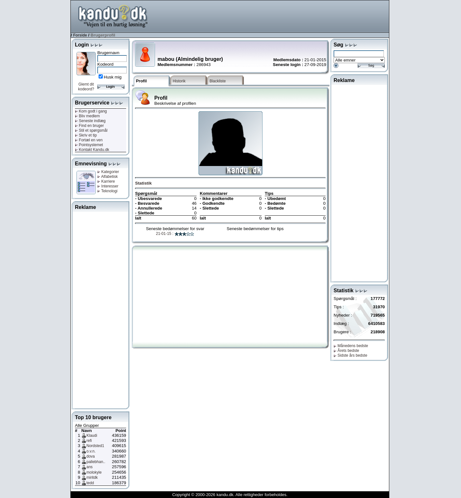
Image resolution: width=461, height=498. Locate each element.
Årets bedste (346, 350)
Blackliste (217, 81)
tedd (90, 483)
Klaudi (91, 435)
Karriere (106, 181)
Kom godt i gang (91, 111)
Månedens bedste (351, 346)
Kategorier (108, 172)
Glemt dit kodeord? (86, 86)
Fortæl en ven (88, 140)
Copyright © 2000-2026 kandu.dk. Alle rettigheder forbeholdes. (229, 494)
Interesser (107, 186)
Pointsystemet (89, 145)
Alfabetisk (107, 176)
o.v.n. (90, 451)
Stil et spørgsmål (91, 130)
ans (89, 467)
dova (90, 456)
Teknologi (107, 191)
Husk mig (113, 77)
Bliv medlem (87, 116)
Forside (80, 35)
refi (89, 440)
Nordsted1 (95, 446)
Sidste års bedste (350, 355)
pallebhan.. (95, 462)
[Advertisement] (272, 15)
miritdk (92, 477)
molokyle (93, 472)
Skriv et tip (86, 135)
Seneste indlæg (90, 121)
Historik (179, 81)
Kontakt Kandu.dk (92, 149)
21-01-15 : (175, 233)
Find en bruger (89, 125)
